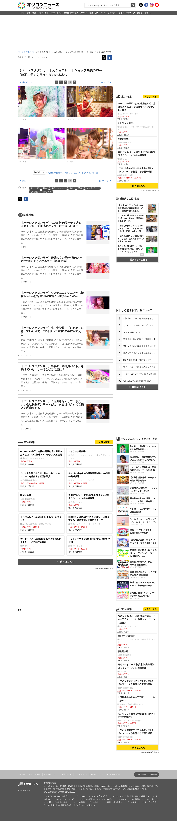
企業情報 (153, 775)
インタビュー (92, 188)
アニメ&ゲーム (56, 13)
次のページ (104, 82)
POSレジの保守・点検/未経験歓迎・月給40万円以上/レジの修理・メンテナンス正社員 (136, 106)
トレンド (35, 188)
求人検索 (105, 442)
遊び (80, 188)
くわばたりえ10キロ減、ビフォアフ (139, 325)
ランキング (130, 13)
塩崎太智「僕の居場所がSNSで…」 (139, 353)
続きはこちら (67, 561)
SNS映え (35, 192)
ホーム (20, 52)
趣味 (72, 188)
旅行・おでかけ (58, 188)
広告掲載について (51, 774)
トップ (21, 13)
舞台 (45, 188)
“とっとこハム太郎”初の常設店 (137, 381)
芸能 (28, 13)
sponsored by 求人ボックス (104, 568)
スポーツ (83, 13)
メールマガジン (81, 774)
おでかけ (29, 52)
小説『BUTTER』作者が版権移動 (138, 318)
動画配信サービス (71, 13)
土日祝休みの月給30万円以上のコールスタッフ (136, 699)
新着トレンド (150, 13)
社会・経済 (94, 13)
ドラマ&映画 (43, 13)
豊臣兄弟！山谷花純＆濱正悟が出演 (139, 346)
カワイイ (47, 192)
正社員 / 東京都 (41, 458)
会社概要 (21, 774)
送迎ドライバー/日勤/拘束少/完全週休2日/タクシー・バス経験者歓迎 (136, 153)
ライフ (121, 13)
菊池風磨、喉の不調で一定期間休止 (139, 339)
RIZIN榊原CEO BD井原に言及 (137, 360)
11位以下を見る (137, 387)
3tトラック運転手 (126, 123)
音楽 (34, 13)
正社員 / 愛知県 (89, 458)
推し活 (139, 13)
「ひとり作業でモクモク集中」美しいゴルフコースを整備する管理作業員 (136, 170)
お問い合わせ (66, 774)
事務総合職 (123, 139)
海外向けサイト (97, 774)
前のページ (27, 82)
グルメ (103, 13)
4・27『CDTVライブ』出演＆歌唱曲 (139, 374)
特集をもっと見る (137, 259)
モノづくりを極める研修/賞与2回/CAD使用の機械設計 (136, 715)
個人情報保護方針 (113, 774)
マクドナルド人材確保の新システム (139, 367)
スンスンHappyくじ (132, 332)
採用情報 (142, 775)
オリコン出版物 (34, 774)
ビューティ (112, 13)
